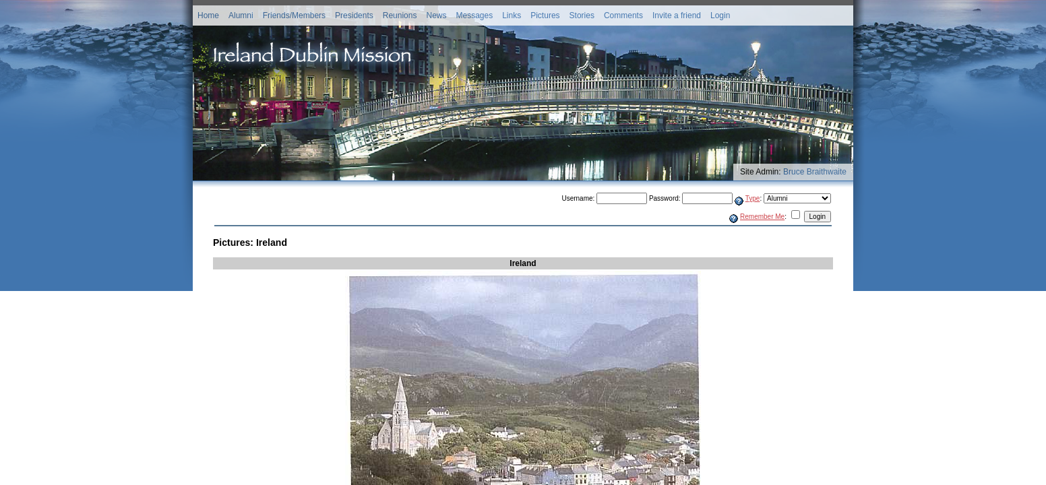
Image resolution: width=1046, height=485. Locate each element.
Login (720, 15)
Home (208, 15)
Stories (582, 15)
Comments (623, 15)
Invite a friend (676, 15)
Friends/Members (294, 15)
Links (511, 15)
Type (752, 198)
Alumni (240, 15)
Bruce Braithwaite (815, 171)
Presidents (354, 15)
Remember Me (762, 216)
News (436, 15)
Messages (474, 15)
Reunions (400, 15)
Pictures (544, 15)
